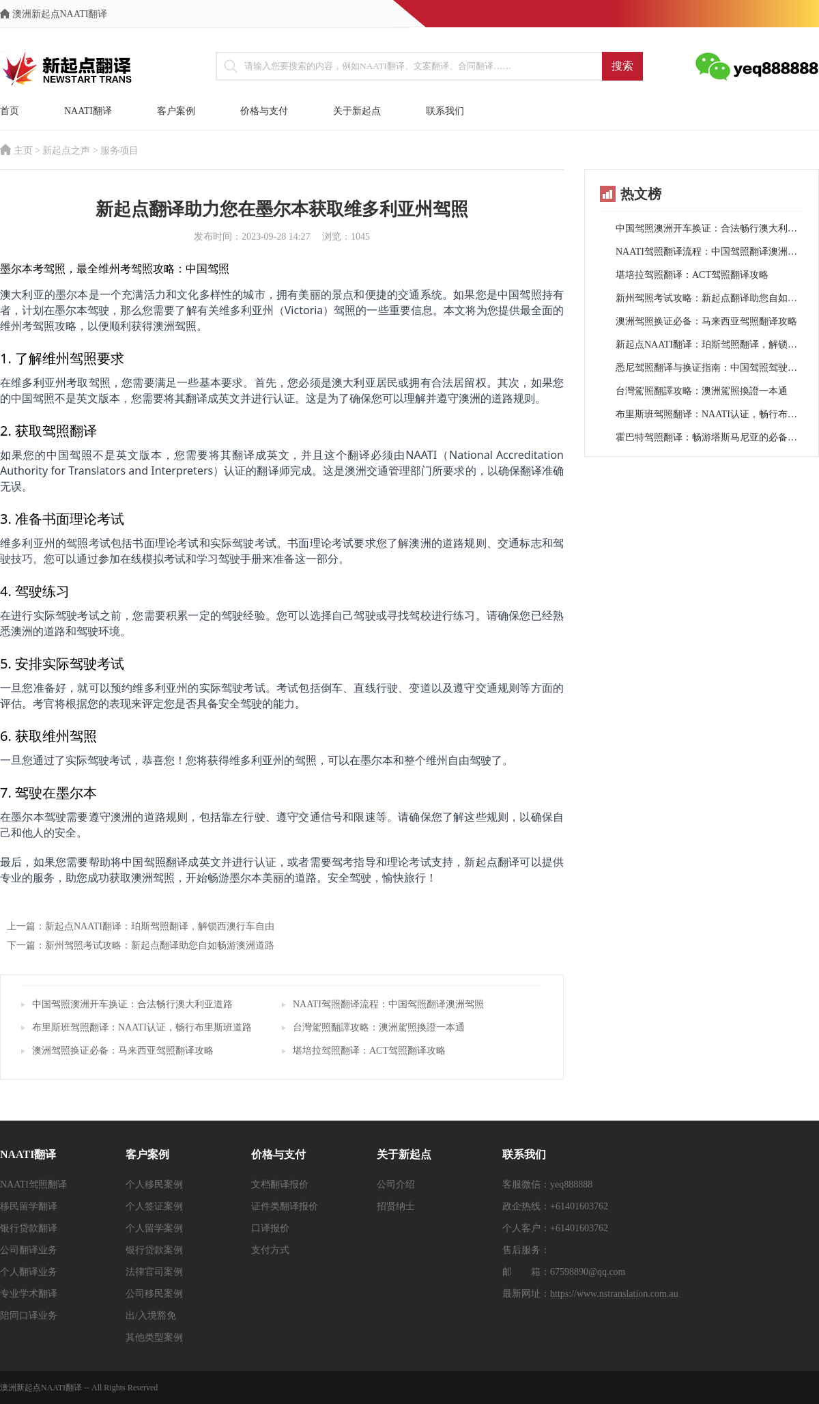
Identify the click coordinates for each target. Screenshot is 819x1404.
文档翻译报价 (279, 1184)
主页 (23, 150)
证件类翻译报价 (284, 1206)
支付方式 (270, 1250)
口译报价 (270, 1228)
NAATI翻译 (88, 111)
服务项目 (119, 150)
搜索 (622, 66)
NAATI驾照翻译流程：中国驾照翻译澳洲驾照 (388, 1004)
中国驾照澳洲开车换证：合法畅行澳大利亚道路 (132, 1004)
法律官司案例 (154, 1272)
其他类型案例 (154, 1337)
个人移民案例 (154, 1184)
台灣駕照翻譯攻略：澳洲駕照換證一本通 (379, 1027)
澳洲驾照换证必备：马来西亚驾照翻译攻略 (123, 1050)
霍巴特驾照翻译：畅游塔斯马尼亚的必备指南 (709, 437)
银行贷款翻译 (28, 1228)
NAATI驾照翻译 (33, 1184)
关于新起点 (357, 111)
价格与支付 (264, 111)
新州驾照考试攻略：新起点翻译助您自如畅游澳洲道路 (709, 298)
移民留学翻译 (28, 1206)
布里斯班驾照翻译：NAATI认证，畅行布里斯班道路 (142, 1027)
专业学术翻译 (28, 1294)
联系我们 (445, 111)
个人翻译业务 (28, 1272)
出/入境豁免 (151, 1315)
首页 (9, 111)
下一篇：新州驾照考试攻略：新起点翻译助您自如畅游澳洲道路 (140, 945)
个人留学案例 (154, 1228)
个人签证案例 (154, 1206)
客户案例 (176, 111)
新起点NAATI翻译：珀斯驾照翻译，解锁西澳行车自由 (709, 344)
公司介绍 (396, 1184)
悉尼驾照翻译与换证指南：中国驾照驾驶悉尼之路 (709, 368)
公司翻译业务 (28, 1250)
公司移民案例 (154, 1294)
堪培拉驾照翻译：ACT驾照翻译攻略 (369, 1050)
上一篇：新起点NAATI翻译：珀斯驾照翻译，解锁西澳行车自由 (140, 926)
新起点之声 (66, 150)
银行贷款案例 (154, 1250)
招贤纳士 (396, 1206)
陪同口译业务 (28, 1315)
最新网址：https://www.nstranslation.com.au (590, 1294)
